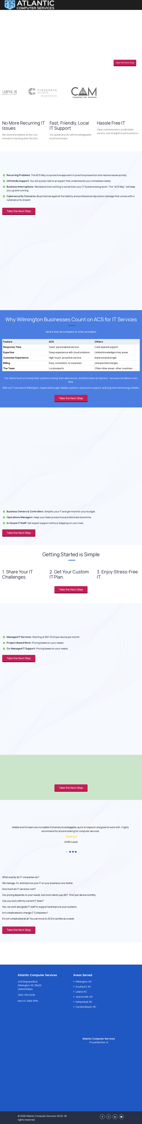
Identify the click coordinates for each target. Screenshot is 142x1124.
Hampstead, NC (84, 1001)
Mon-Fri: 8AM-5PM (28, 1001)
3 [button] (73, 852)
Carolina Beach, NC (86, 1006)
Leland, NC (81, 991)
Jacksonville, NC (84, 996)
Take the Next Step (124, 62)
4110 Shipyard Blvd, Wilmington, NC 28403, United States (30, 985)
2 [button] (70, 852)
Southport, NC (83, 986)
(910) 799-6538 (26, 995)
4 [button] (76, 852)
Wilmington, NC (84, 981)
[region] (71, 352)
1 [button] (67, 852)
